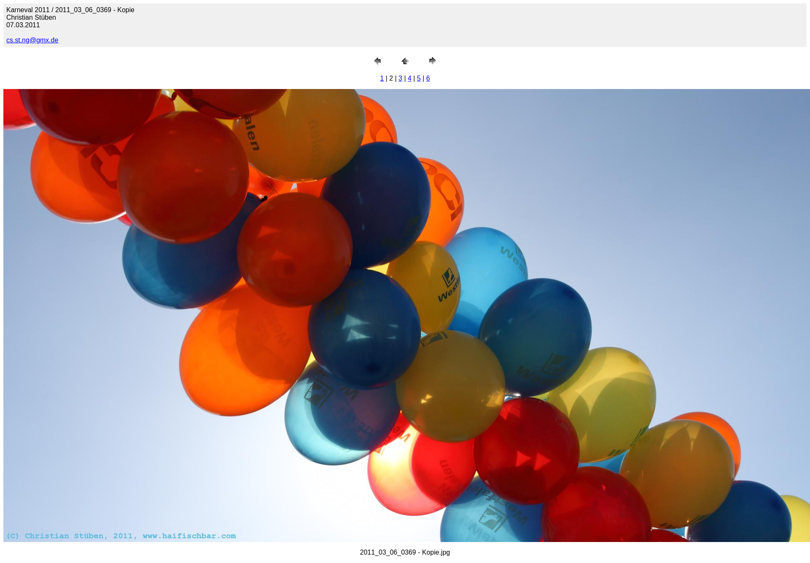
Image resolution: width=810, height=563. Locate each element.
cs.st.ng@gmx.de (32, 40)
